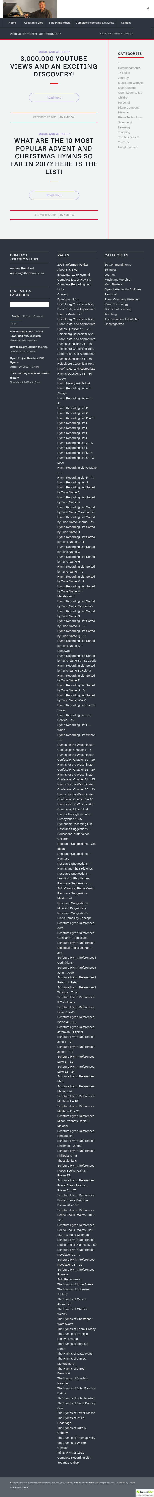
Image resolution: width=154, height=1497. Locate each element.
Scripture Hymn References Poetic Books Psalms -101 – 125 (76, 1215)
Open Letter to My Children (123, 289)
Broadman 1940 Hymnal (73, 274)
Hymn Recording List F (72, 423)
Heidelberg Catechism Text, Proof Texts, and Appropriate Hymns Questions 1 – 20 (76, 324)
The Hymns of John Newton (75, 1398)
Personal (124, 102)
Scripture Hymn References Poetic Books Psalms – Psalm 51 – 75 (75, 1185)
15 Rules (124, 72)
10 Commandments (118, 264)
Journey (123, 77)
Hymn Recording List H (72, 433)
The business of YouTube (122, 319)
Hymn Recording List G (72, 428)
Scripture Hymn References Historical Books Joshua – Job (75, 947)
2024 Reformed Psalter (72, 264)
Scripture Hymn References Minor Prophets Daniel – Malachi (75, 1121)
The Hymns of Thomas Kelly (76, 1437)
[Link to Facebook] (148, 9)
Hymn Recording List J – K (75, 442)
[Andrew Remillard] (30, 9)
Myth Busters (127, 87)
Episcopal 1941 (67, 299)
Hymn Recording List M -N (75, 452)
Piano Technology (130, 117)
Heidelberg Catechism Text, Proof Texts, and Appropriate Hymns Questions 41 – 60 (76, 353)
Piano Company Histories (122, 299)
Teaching (124, 132)
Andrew (69, 117)
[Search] (142, 33)
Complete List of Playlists (74, 279)
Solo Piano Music (69, 1279)
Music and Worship (54, 52)
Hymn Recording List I (72, 438)
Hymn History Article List (73, 383)
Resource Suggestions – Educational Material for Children (73, 834)
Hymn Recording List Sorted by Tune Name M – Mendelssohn (76, 591)
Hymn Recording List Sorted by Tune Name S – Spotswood (76, 645)
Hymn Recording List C (72, 413)
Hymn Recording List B (72, 408)
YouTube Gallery (68, 1462)
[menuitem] (12, 23)
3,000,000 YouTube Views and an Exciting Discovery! (53, 66)
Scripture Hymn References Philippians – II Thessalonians (75, 1155)
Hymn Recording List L (72, 447)
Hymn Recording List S (72, 482)
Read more (54, 97)
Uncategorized (128, 147)
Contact (62, 294)
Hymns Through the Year (74, 814)
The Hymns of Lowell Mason (76, 1413)
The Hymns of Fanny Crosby (76, 1329)
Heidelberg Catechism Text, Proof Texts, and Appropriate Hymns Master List (76, 309)
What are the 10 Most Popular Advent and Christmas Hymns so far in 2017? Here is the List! (54, 156)
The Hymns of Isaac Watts (74, 1353)
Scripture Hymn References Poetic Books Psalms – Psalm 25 (75, 1170)
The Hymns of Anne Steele (75, 1284)
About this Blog (67, 269)
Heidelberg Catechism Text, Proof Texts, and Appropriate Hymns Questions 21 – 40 (76, 339)
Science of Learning (118, 309)
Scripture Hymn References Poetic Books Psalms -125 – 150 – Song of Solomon (76, 1230)
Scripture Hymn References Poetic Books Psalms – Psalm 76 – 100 (75, 1200)
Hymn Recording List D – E (75, 418)
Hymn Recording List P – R (75, 477)
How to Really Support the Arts (29, 346)
